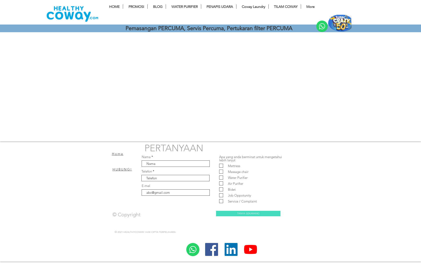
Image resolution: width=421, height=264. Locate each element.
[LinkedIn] (231, 249)
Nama (146, 156)
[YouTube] (250, 249)
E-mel (146, 185)
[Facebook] (211, 249)
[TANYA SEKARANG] (248, 213)
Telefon (146, 171)
